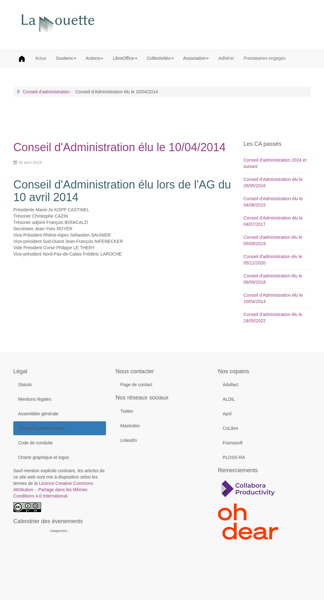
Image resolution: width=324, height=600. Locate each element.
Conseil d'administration (46, 91)
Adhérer (226, 58)
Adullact (231, 384)
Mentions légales (34, 399)
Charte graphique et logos (43, 457)
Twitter (126, 411)
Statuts (25, 384)
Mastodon (130, 425)
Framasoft (233, 442)
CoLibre (230, 428)
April (227, 413)
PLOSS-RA (234, 457)
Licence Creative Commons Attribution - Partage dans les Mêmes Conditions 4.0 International (53, 489)
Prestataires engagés (264, 58)
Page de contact (136, 384)
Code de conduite (35, 442)
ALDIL (229, 399)
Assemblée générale (38, 413)
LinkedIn (128, 440)
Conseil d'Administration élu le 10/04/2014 (119, 147)
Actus (40, 58)
